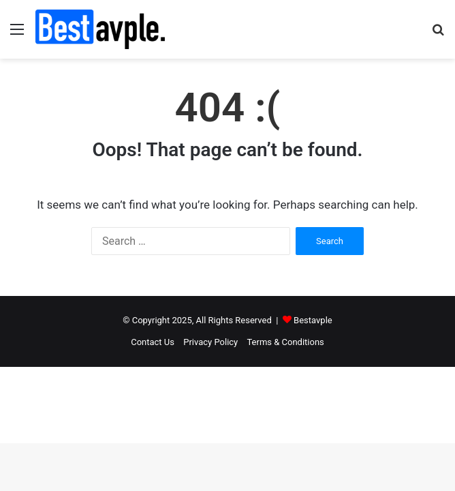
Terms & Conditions (285, 342)
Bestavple (313, 320)
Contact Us (152, 342)
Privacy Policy (210, 342)
